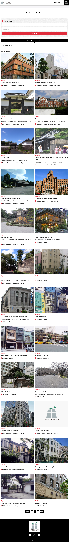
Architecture (6, 45)
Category (6, 29)
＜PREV (27, 511)
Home (2, 7)
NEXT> (42, 511)
